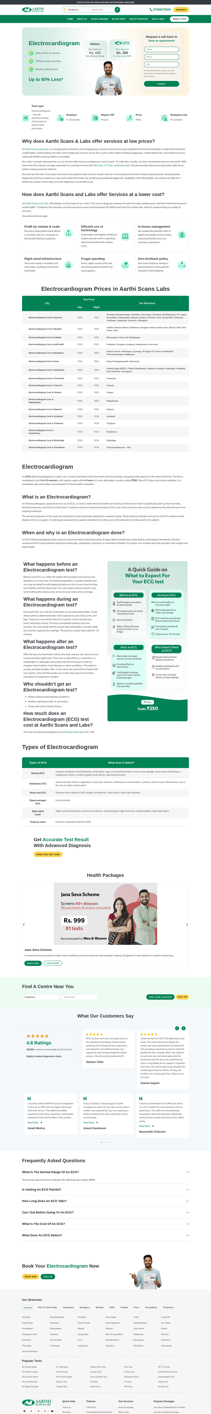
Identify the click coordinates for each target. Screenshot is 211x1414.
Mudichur (54, 1334)
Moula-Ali (123, 337)
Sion (184, 327)
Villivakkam (143, 320)
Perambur (151, 317)
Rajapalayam (112, 401)
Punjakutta (180, 368)
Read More (35, 1122)
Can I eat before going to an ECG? (48, 1212)
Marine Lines (162, 327)
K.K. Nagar (181, 314)
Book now (129, 2)
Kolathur (142, 317)
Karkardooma (141, 344)
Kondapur (160, 368)
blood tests (124, 165)
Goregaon (144, 327)
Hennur (117, 351)
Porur (159, 317)
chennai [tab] (28, 1307)
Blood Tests (118, 19)
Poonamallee (55, 1340)
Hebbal (110, 351)
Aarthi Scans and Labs (36, 149)
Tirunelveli (111, 378)
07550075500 (160, 9)
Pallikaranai (138, 1334)
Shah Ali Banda (113, 371)
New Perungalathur (114, 1334)
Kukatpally (170, 368)
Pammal (164, 1334)
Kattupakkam (124, 317)
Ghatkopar (134, 327)
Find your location (160, 997)
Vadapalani (122, 320)
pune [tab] (136, 1307)
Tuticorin (110, 385)
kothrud (110, 361)
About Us (82, 19)
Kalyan (153, 327)
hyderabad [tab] (68, 1307)
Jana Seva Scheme (38, 950)
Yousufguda (126, 371)
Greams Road (84, 1323)
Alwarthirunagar (123, 314)
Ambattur (135, 314)
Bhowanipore (112, 337)
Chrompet (156, 314)
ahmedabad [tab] (151, 1307)
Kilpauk (134, 317)
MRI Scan (98, 165)
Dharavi (125, 327)
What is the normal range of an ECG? (50, 1172)
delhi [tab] (112, 1307)
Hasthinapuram (169, 314)
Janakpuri (130, 344)
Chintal (130, 368)
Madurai (110, 409)
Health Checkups (138, 19)
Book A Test (180, 19)
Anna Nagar (146, 314)
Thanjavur (111, 423)
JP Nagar (146, 351)
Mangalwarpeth (121, 361)
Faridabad (111, 344)
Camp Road (27, 1323)
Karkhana (151, 368)
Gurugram (121, 344)
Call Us (182, 997)
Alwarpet (111, 314)
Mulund (172, 327)
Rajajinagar (129, 354)
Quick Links (158, 19)
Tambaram (178, 317)
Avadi (136, 1317)
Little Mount (138, 1328)
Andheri (110, 327)
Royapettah (167, 317)
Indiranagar (127, 351)
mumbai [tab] (99, 1307)
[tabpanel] (105, 1333)
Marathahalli (167, 351)
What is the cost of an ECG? (43, 1224)
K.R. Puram (156, 351)
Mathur (164, 1328)
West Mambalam (30, 1351)
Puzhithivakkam (112, 1340)
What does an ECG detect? (42, 1235)
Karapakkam (112, 317)
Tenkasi (110, 392)
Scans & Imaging (99, 19)
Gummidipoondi (112, 1323)
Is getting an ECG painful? (41, 1189)
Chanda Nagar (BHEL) (116, 368)
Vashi (115, 330)
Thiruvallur (26, 1345)
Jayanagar (137, 351)
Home (70, 19)
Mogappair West (29, 1334)
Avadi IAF (165, 1317)
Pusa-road (153, 344)
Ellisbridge (111, 440)
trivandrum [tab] (168, 1307)
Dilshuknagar (140, 368)
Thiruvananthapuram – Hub (119, 447)
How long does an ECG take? (44, 1201)
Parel (179, 327)
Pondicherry (112, 431)
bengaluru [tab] (85, 1307)
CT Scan (108, 165)
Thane (109, 330)
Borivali (118, 327)
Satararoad (134, 361)
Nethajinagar (134, 337)
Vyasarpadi (166, 1345)
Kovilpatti (111, 416)
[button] (23, 924)
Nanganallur (83, 1334)
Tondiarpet (111, 320)
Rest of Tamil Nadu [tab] (47, 1307)
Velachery (132, 320)
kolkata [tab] (124, 1307)
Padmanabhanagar (115, 354)
